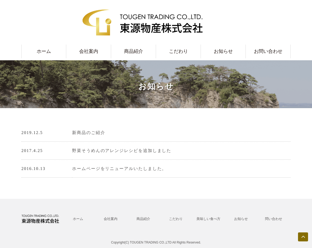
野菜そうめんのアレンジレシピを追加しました (121, 150)
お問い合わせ (268, 51)
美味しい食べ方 (208, 219)
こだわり (178, 51)
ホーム (44, 51)
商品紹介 (133, 51)
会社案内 (88, 51)
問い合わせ (273, 219)
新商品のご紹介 (88, 132)
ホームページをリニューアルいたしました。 (119, 168)
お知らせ (223, 51)
